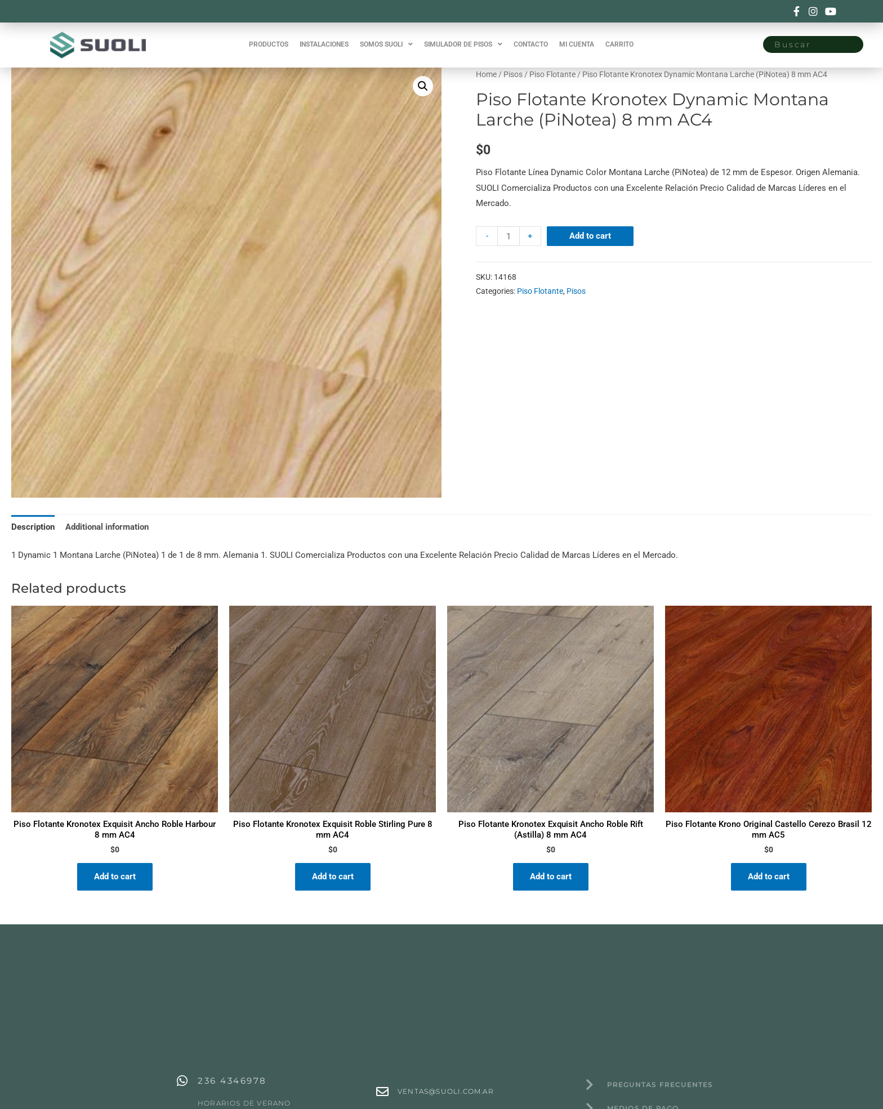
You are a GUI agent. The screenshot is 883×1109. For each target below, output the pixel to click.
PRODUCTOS (268, 38)
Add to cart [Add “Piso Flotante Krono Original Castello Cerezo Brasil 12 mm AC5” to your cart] (769, 876)
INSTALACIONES (324, 38)
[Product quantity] (508, 236)
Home (486, 74)
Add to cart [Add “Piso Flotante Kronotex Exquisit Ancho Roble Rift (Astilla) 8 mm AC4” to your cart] (551, 876)
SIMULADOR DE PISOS (463, 38)
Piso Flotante (552, 74)
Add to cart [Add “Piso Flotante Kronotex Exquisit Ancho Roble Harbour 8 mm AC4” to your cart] (115, 876)
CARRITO (619, 38)
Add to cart (590, 236)
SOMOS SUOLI (386, 38)
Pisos (513, 74)
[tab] (33, 527)
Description (33, 527)
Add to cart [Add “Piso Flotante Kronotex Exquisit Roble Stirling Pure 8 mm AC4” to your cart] (333, 876)
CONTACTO (531, 38)
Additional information (107, 527)
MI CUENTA (576, 38)
